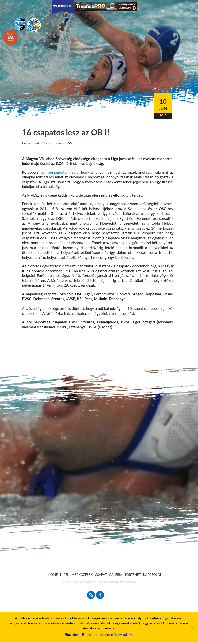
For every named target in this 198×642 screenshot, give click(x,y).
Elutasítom (89, 635)
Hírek (36, 143)
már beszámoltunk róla (59, 172)
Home (26, 143)
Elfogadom (72, 635)
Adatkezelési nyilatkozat (116, 635)
